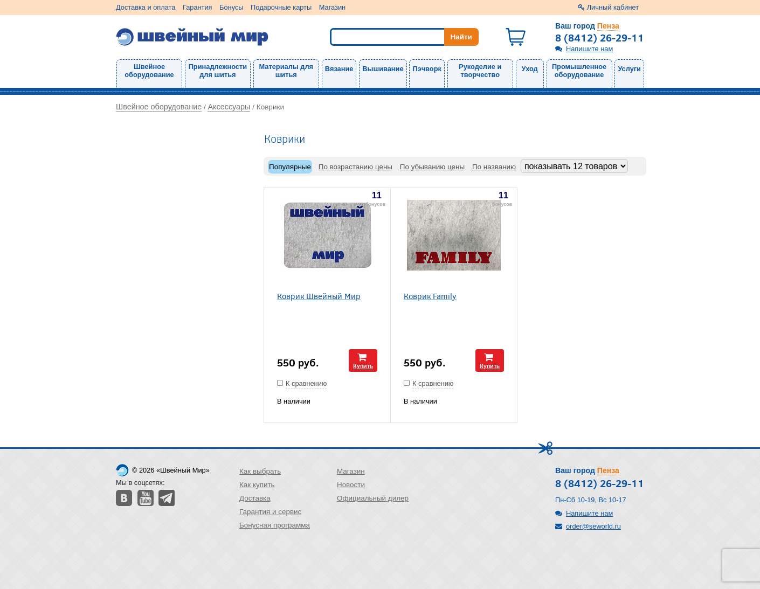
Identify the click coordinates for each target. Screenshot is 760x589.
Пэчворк (426, 69)
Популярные (290, 167)
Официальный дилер (373, 498)
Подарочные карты (281, 7)
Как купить (257, 485)
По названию (494, 167)
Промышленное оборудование (579, 71)
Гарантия (197, 7)
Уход (530, 69)
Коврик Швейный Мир (319, 295)
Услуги (629, 69)
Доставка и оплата (145, 7)
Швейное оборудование (149, 71)
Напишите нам (589, 49)
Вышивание (382, 69)
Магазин (332, 7)
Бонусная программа (274, 525)
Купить (363, 366)
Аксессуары (229, 106)
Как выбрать (260, 471)
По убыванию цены (432, 167)
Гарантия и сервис (270, 512)
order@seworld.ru (593, 526)
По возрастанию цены (355, 167)
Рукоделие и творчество (480, 71)
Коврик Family (430, 295)
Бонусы (231, 7)
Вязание (339, 69)
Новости (351, 485)
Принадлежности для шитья (218, 71)
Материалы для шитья (286, 71)
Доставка (255, 498)
